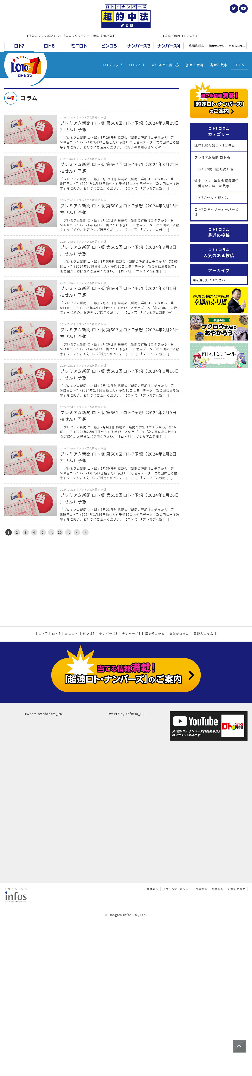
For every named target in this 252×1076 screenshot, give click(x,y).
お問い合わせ (236, 1022)
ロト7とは (137, 65)
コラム (239, 65)
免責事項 (202, 1022)
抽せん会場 (195, 65)
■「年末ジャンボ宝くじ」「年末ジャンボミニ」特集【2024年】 (71, 36)
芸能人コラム (203, 783)
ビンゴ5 (89, 783)
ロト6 (56, 783)
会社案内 (152, 1022)
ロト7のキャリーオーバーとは (216, 212)
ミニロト (71, 783)
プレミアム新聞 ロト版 (212, 157)
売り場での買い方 (165, 65)
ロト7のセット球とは (211, 197)
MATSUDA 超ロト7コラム (214, 145)
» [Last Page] (85, 532)
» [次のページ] (77, 532)
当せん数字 (219, 65)
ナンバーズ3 (108, 783)
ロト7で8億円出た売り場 (214, 169)
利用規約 (218, 1022)
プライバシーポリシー (177, 1022)
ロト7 (43, 783)
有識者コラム (179, 783)
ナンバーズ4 (131, 783)
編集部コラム (155, 783)
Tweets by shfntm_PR (44, 847)
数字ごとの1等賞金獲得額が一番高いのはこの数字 (216, 183)
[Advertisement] (91, 575)
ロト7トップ (112, 65)
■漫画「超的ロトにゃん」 (181, 36)
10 (60, 532)
